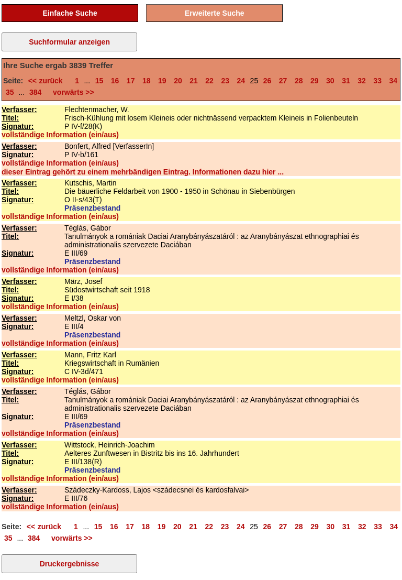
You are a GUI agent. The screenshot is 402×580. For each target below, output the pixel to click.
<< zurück (48, 80)
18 (146, 80)
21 (193, 80)
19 (162, 80)
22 (209, 80)
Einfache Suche (69, 13)
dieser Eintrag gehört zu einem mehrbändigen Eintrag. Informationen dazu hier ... (143, 172)
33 (377, 80)
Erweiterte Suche (214, 13)
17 (131, 80)
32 (362, 80)
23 (225, 80)
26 (267, 80)
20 (178, 80)
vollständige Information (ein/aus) (60, 134)
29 (314, 80)
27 (283, 80)
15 (99, 80)
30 (330, 80)
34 (393, 80)
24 (241, 80)
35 (10, 92)
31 (346, 80)
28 (299, 80)
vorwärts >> (71, 92)
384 (35, 92)
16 (115, 80)
